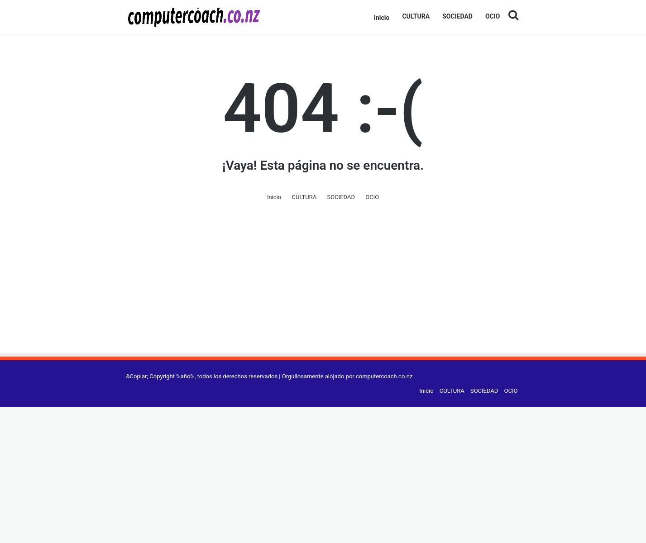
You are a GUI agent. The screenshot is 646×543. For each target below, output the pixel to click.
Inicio (382, 17)
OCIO (492, 16)
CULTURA (416, 16)
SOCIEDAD (457, 16)
